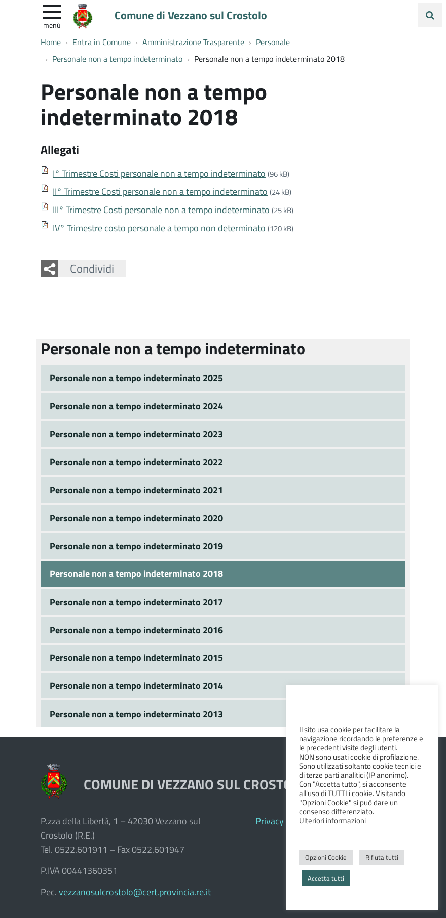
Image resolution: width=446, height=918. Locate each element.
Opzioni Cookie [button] (326, 857)
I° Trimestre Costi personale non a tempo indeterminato (159, 173)
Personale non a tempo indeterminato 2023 (136, 433)
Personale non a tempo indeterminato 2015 (136, 657)
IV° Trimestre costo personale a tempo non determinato (159, 228)
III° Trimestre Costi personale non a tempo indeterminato (161, 209)
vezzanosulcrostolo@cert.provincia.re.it (135, 892)
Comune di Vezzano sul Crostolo (191, 15)
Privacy (269, 821)
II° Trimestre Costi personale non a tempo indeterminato (160, 191)
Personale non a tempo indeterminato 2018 (136, 573)
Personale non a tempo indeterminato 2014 (136, 685)
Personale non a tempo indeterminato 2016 (136, 629)
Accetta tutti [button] (326, 878)
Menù (51, 25)
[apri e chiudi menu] (52, 11)
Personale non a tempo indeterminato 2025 (136, 377)
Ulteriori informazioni (332, 820)
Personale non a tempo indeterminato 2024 (136, 405)
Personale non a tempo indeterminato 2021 (136, 489)
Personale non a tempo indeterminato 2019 (136, 545)
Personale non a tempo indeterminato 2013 (136, 713)
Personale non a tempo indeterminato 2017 (136, 601)
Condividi (92, 268)
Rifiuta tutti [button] (381, 857)
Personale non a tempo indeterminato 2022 (136, 461)
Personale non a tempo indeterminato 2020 (136, 517)
